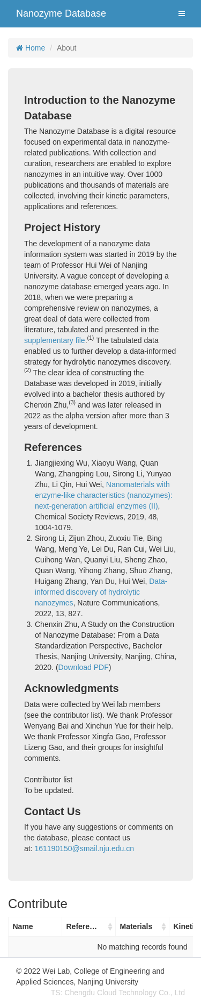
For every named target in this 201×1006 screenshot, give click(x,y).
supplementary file (54, 340)
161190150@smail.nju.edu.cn (83, 848)
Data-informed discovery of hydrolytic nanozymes (101, 592)
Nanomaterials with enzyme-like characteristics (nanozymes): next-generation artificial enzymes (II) (104, 495)
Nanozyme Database (61, 13)
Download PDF (83, 667)
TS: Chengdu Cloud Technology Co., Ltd (118, 992)
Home (30, 48)
